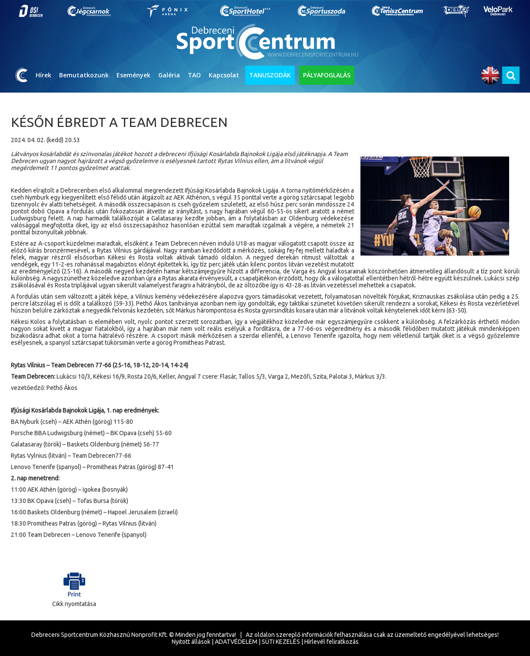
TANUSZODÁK (270, 75)
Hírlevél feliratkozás (331, 641)
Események (133, 75)
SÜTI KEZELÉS (281, 641)
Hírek (43, 75)
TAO (194, 75)
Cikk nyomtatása (74, 587)
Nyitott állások (191, 641)
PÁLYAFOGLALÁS (326, 75)
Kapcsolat (224, 75)
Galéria (169, 75)
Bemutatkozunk (84, 75)
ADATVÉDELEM (236, 641)
